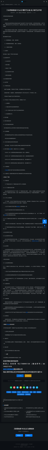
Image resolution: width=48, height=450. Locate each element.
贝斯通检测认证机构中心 (24, 1)
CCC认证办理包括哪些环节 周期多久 (11, 414)
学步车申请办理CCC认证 (9, 416)
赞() (34, 12)
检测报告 (18, 206)
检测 (34, 392)
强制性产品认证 (35, 240)
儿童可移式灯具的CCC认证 (31, 414)
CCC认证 (24, 12)
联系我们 (19, 435)
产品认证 (8, 324)
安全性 (5, 215)
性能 (27, 312)
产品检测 (6, 170)
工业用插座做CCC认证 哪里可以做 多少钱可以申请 (24, 10)
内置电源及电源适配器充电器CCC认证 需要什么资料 (13, 400)
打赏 (28, 375)
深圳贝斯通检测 (8, 369)
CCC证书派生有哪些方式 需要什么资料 (11, 411)
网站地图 (30, 444)
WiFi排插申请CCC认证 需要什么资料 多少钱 (34, 407)
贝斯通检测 (28, 394)
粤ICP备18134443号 (24, 445)
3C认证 (16, 4)
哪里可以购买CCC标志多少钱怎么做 (33, 416)
